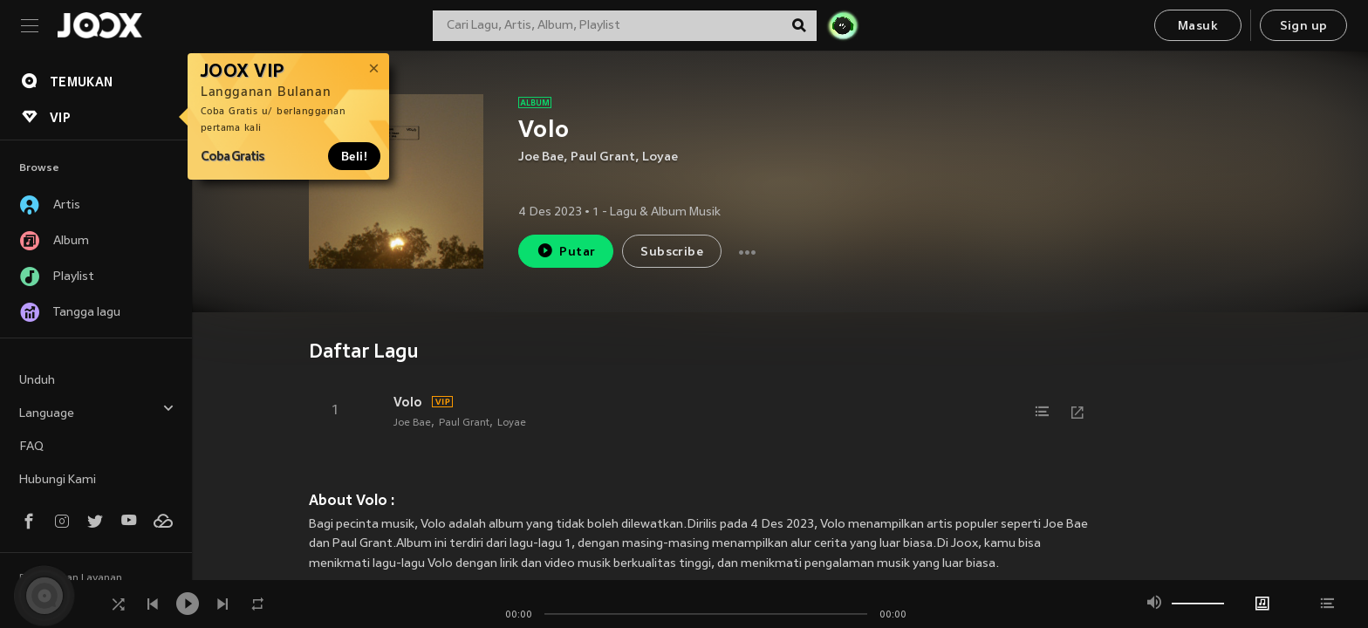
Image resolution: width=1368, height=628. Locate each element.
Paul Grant (603, 157)
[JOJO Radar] (842, 25)
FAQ (31, 447)
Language (96, 411)
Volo (407, 402)
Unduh (37, 380)
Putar (566, 250)
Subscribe (671, 252)
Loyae (660, 157)
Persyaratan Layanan (70, 578)
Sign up (1304, 26)
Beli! (354, 156)
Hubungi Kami (57, 480)
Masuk (1198, 26)
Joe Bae (541, 157)
